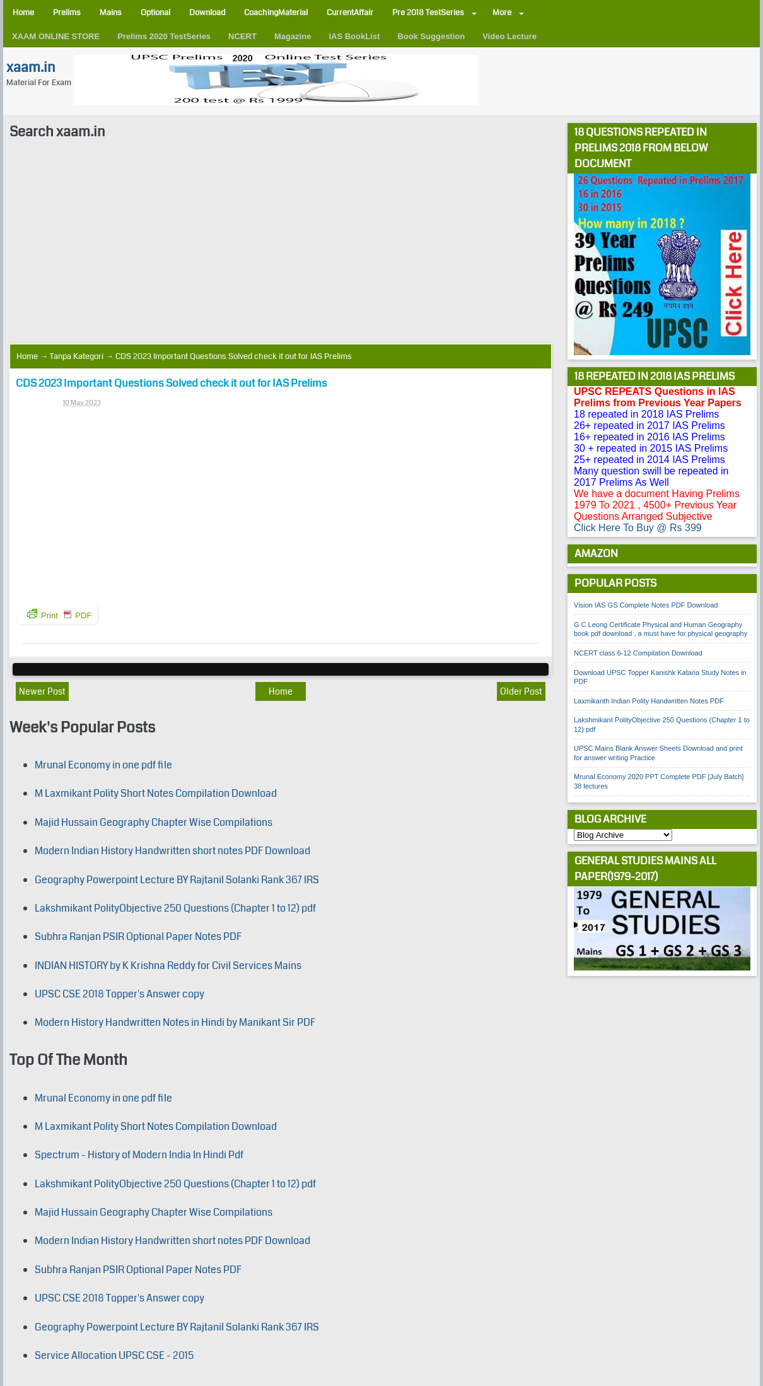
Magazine (293, 36)
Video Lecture (509, 36)
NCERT (242, 36)
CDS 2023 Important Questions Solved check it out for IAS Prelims (171, 383)
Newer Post (42, 691)
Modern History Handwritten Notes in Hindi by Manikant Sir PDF (175, 1022)
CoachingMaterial (276, 12)
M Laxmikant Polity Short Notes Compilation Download (156, 793)
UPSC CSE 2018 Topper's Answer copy (119, 994)
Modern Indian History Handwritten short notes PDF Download (172, 850)
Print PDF (59, 614)
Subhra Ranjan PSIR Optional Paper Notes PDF (138, 936)
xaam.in (30, 67)
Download (207, 12)
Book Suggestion (431, 36)
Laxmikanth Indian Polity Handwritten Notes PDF (649, 701)
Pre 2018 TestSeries (428, 12)
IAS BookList (354, 36)
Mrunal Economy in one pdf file (103, 765)
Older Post (521, 691)
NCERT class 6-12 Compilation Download (638, 653)
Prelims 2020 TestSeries (164, 36)
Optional (155, 12)
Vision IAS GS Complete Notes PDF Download (646, 605)
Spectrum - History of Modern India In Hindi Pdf (139, 1155)
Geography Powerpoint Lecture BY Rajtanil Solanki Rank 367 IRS (177, 879)
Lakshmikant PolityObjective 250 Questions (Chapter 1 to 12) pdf (175, 908)
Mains (111, 12)
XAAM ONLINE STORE (56, 36)
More (501, 12)
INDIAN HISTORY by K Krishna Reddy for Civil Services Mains (168, 965)
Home (23, 12)
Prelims (67, 12)
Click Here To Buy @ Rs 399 (638, 527)
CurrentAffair (350, 12)
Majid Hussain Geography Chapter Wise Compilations (153, 822)
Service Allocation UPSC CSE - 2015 (114, 1355)
